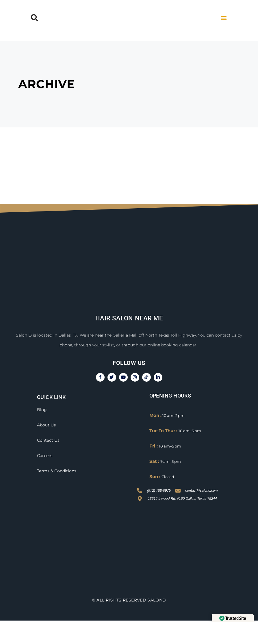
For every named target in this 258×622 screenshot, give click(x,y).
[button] (34, 17)
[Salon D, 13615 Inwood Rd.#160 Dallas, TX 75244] (129, 550)
